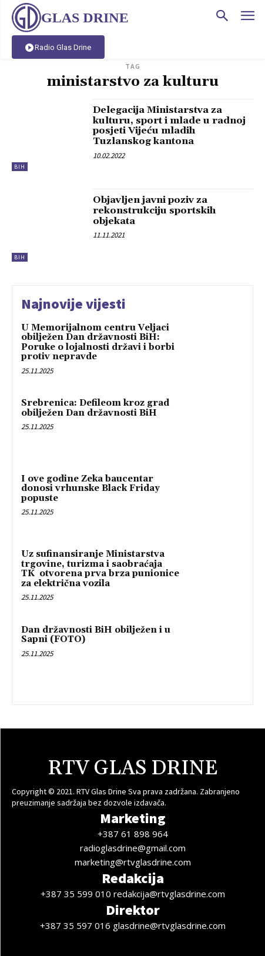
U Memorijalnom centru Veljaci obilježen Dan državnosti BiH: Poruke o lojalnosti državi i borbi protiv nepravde (98, 342)
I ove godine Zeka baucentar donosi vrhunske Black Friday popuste (90, 488)
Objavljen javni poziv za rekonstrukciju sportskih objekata (154, 210)
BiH (19, 167)
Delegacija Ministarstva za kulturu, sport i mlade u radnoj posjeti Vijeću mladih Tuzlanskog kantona (169, 125)
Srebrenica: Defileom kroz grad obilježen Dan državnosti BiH (95, 408)
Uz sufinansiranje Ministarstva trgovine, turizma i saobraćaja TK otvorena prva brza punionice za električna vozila (100, 569)
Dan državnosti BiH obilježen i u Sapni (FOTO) (95, 635)
